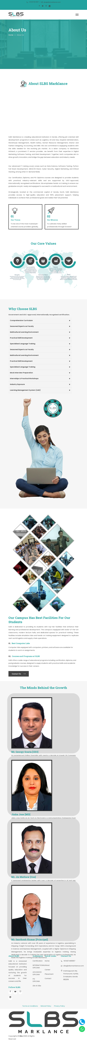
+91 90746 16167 (32, 2)
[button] (77, 14)
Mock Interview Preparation (40, 372)
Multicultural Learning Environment (40, 332)
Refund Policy (46, 1006)
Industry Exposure (40, 384)
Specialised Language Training (40, 343)
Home (10, 35)
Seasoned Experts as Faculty (40, 326)
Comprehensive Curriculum (40, 320)
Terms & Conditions (30, 1006)
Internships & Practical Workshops (40, 378)
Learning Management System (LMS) (40, 390)
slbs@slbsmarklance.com (51, 2)
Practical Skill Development (40, 338)
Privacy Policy (59, 1006)
